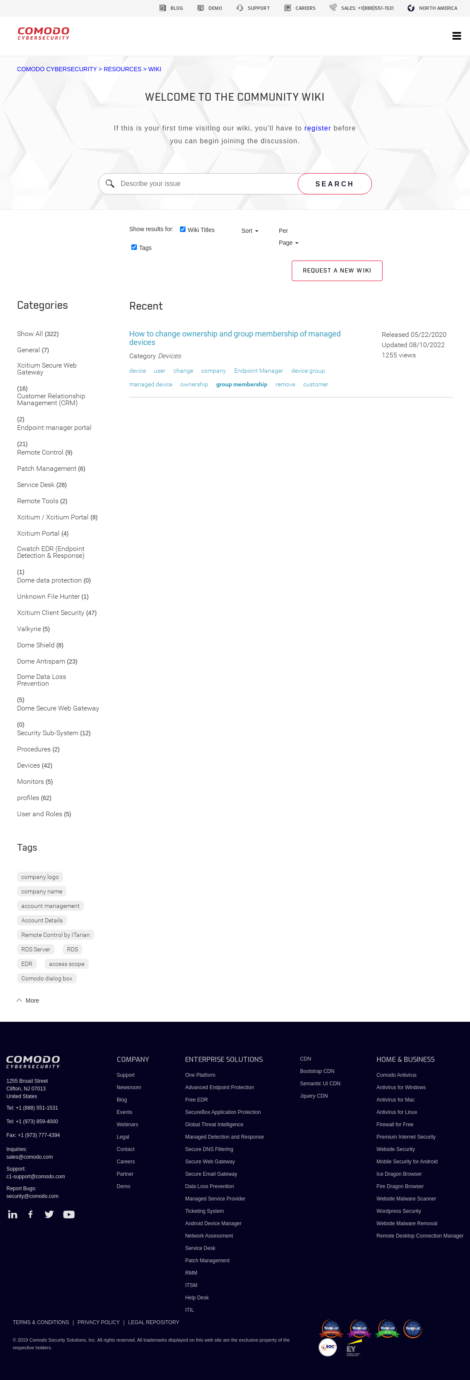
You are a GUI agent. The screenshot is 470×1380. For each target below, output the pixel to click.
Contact (125, 1149)
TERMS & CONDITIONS (41, 1322)
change (183, 370)
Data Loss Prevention (209, 1186)
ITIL (189, 1310)
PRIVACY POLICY (99, 1322)
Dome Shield (36, 645)
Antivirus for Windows (401, 1087)
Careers (126, 1162)
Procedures (34, 749)
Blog (122, 1100)
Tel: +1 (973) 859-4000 (32, 1122)
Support (126, 1075)
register (318, 128)
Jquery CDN (314, 1096)
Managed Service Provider (215, 1199)
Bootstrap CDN (317, 1071)
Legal (123, 1137)
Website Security (396, 1149)
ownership (194, 384)
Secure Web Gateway (210, 1162)
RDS (72, 949)
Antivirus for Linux (397, 1112)
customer (315, 384)
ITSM (191, 1285)
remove (285, 384)
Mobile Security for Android (407, 1162)
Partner (125, 1174)
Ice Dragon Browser (399, 1174)
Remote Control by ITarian (55, 934)
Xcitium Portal (38, 533)
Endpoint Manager (258, 370)
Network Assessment (209, 1236)
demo (215, 8)
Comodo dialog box (47, 978)
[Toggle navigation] (457, 36)
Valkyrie (29, 629)
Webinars (127, 1125)
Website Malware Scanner (406, 1199)
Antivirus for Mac (396, 1100)
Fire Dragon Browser (400, 1186)
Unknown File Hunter (48, 596)
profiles (28, 798)
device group (308, 370)
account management (50, 905)
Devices (28, 765)
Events (125, 1112)
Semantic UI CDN (320, 1084)
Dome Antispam (41, 661)
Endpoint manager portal (54, 428)
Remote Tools (37, 501)
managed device (150, 384)
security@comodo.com (32, 1196)
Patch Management (46, 469)
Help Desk (197, 1298)
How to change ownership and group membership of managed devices (235, 338)
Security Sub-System (47, 733)
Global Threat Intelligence (214, 1125)
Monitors (30, 782)
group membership (241, 384)
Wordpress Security (399, 1211)
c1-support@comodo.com (35, 1177)
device (137, 370)
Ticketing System (204, 1211)
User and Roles (39, 814)
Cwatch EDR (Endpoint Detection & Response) (50, 552)
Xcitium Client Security (50, 613)
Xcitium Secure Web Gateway (47, 369)
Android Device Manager (213, 1223)
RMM (191, 1273)
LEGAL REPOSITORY (154, 1322)
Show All (30, 334)
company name (41, 891)
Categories (42, 305)
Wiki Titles (201, 229)
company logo (40, 876)
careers (306, 8)
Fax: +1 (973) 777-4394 (33, 1135)
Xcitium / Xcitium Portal (53, 517)
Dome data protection (49, 580)
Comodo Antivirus (397, 1075)
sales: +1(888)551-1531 (367, 8)
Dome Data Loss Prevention (41, 680)
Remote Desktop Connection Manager (420, 1236)
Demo (124, 1186)
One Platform (200, 1075)
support (259, 8)
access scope (66, 963)
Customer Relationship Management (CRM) (51, 400)
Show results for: (151, 229)
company (213, 370)
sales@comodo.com (29, 1157)
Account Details (42, 920)
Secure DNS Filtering (209, 1149)
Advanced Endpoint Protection (219, 1087)
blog (177, 8)
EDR (26, 963)
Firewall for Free (395, 1125)
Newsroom (129, 1087)
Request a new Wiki (337, 271)
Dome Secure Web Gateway (58, 708)
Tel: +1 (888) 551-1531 (32, 1108)
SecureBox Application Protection (223, 1112)
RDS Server (35, 949)
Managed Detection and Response (224, 1137)
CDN (305, 1059)
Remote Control (40, 452)
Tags (145, 247)
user (159, 370)
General (28, 350)
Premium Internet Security (406, 1137)
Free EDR (196, 1100)
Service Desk (36, 485)
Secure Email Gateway (211, 1174)
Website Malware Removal (407, 1223)
